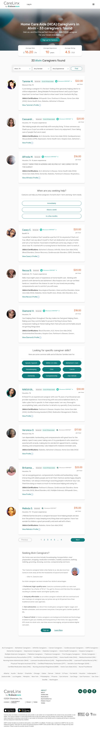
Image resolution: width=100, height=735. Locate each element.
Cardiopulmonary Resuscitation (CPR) (18, 657)
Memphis (26, 676)
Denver (50, 673)
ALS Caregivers (7, 648)
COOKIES (6, 702)
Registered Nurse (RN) (64, 660)
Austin (13, 673)
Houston (82, 673)
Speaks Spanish (31, 363)
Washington (53, 680)
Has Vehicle (72, 376)
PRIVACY (28, 702)
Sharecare (44, 694)
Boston (20, 673)
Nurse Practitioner (85, 667)
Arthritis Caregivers (40, 648)
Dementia (31, 376)
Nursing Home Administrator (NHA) (16, 660)
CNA (51, 369)
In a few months (51, 216)
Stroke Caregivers (88, 654)
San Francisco (85, 676)
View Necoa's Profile (31, 297)
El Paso (65, 673)
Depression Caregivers (32, 651)
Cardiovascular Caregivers (74, 648)
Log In (29, 4)
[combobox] (14, 69)
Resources (44, 696)
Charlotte (28, 673)
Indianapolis (91, 673)
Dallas (44, 673)
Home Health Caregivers (68, 651)
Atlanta (6, 673)
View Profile (27, 143)
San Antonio (63, 676)
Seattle (44, 680)
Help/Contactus (46, 699)
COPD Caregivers (92, 648)
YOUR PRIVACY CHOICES (15, 702)
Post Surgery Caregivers (71, 654)
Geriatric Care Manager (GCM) (78, 663)
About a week (52, 210)
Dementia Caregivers (14, 651)
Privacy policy (46, 701)
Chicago (37, 673)
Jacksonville (5, 676)
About (43, 692)
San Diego (74, 676)
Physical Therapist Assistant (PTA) (23, 663)
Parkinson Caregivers (52, 654)
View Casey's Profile (30, 256)
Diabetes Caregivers (50, 651)
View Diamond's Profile (31, 337)
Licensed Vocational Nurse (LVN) (42, 660)
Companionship (51, 376)
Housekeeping (31, 369)
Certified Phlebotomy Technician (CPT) (52, 663)
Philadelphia (44, 676)
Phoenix (54, 676)
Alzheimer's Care (72, 363)
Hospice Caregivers (86, 651)
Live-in (72, 369)
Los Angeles (16, 676)
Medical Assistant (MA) (87, 657)
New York (35, 676)
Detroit (57, 673)
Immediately (51, 203)
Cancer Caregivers (55, 648)
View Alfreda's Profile (31, 178)
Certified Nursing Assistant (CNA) (46, 657)
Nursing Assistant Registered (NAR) (46, 667)
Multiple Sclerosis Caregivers (15, 654)
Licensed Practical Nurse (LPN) (85, 660)
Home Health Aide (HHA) (68, 657)
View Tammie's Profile (31, 105)
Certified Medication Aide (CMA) (19, 667)
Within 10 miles (51, 363)
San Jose (95, 676)
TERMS (35, 702)
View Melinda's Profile (31, 529)
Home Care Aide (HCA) (69, 667)
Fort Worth (73, 673)
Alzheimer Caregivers (23, 648)
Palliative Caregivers (35, 654)
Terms (43, 703)
